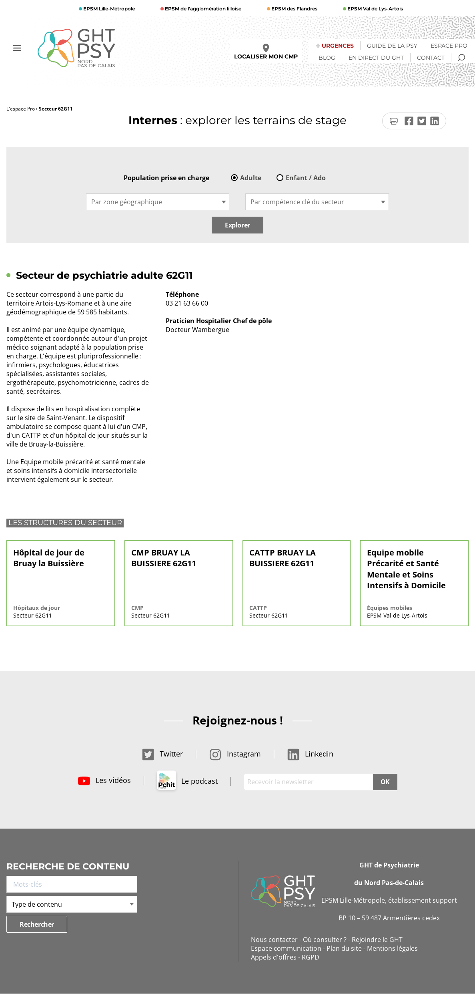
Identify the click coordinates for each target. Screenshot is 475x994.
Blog (327, 57)
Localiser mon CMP (266, 52)
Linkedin (310, 754)
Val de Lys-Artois (374, 9)
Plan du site (344, 948)
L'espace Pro (20, 108)
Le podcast (187, 781)
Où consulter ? (325, 939)
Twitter (162, 754)
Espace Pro (449, 45)
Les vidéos (104, 780)
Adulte (250, 177)
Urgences (338, 45)
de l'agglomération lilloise (202, 9)
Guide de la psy (392, 45)
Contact (431, 57)
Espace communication (286, 948)
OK (385, 781)
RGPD (310, 957)
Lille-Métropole (108, 9)
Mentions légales (392, 948)
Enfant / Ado (306, 177)
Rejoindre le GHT (377, 939)
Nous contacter (274, 939)
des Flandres (293, 9)
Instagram (235, 754)
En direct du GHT (376, 57)
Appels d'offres (274, 957)
